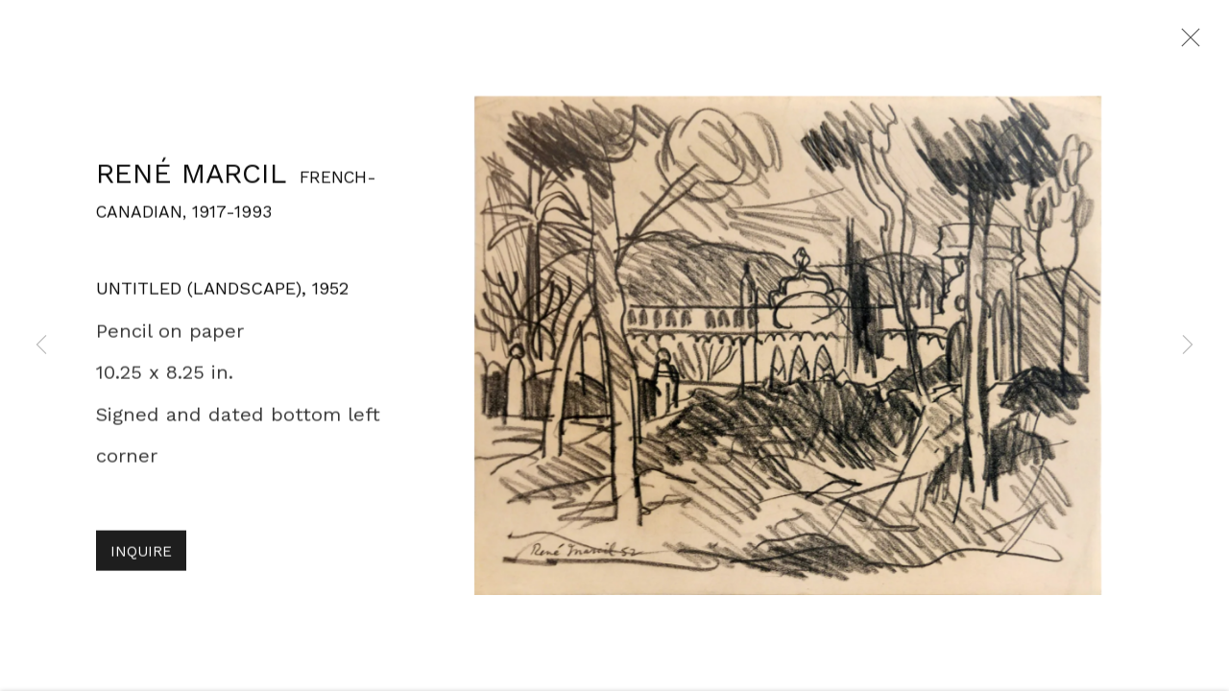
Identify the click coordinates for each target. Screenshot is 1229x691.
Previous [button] (41, 345)
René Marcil (190, 179)
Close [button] (1185, 43)
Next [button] (1187, 345)
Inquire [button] (141, 558)
